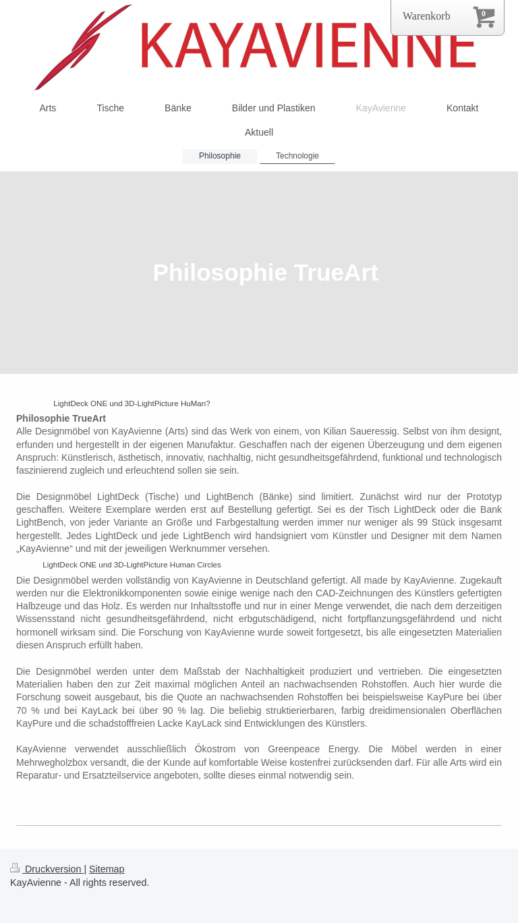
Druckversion (47, 869)
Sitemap (106, 869)
